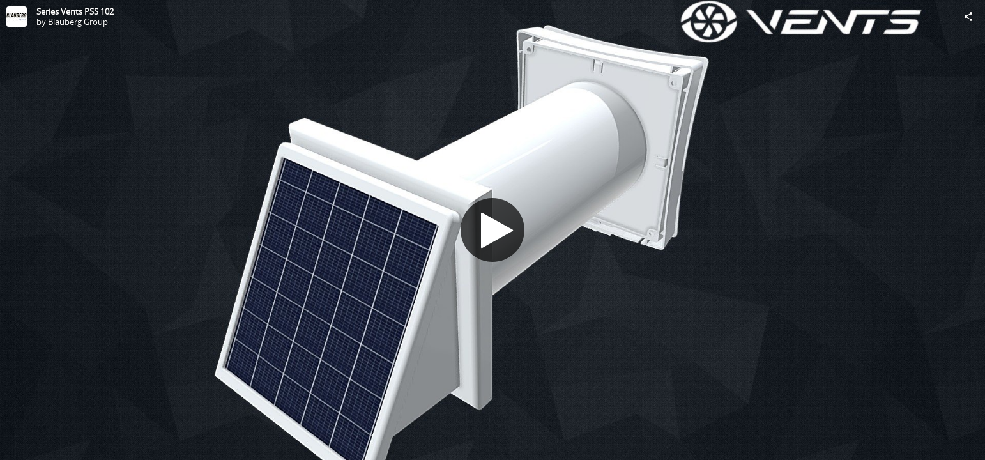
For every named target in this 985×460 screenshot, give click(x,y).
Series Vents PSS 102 (75, 11)
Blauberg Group (78, 21)
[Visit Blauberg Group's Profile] (16, 16)
